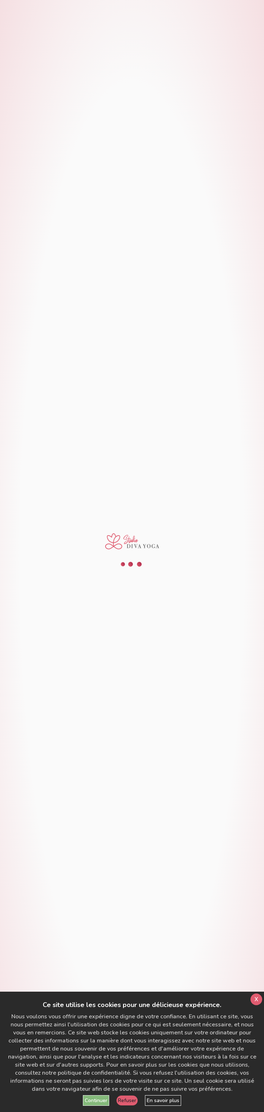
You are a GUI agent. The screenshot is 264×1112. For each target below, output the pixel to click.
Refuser (127, 1100)
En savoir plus (163, 1100)
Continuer (96, 1100)
